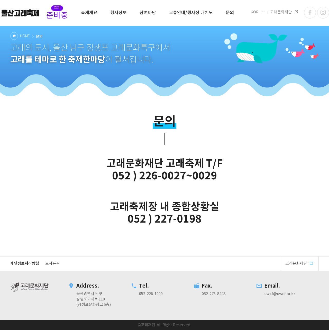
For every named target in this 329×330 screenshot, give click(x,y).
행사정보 (118, 12)
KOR (258, 12)
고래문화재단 (20, 13)
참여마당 (148, 12)
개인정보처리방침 (24, 263)
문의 (230, 12)
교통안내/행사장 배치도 (191, 12)
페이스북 (310, 12)
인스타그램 (323, 12)
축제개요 (89, 12)
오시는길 (52, 263)
